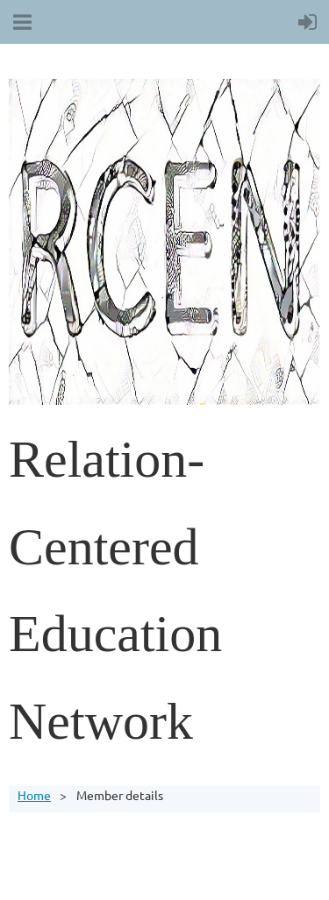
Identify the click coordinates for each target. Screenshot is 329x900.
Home (34, 795)
